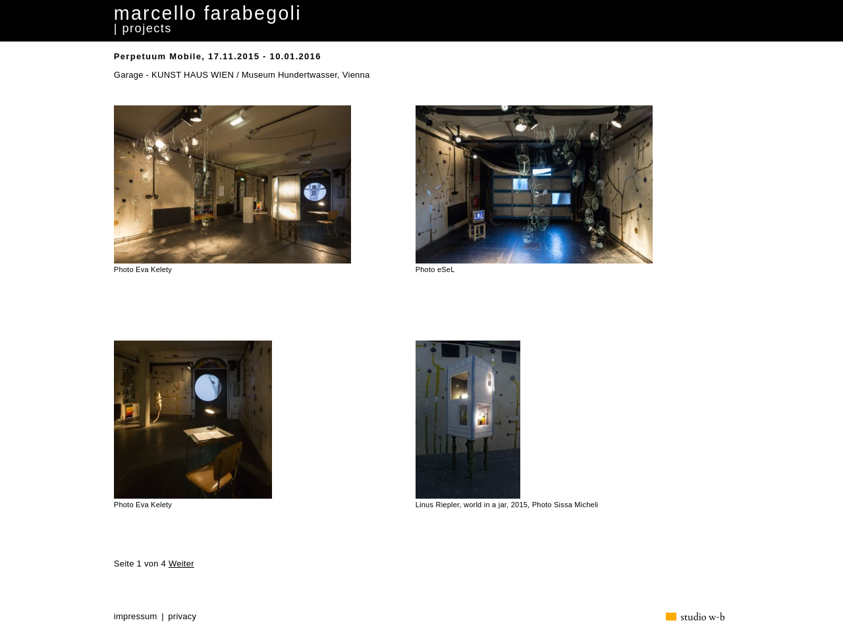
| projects (143, 28)
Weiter (181, 563)
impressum (135, 616)
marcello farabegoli (208, 13)
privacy (182, 616)
